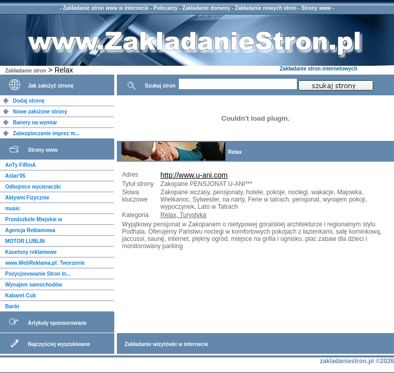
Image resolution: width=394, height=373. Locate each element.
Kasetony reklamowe (31, 252)
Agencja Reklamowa (30, 230)
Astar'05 (15, 176)
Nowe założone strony (40, 111)
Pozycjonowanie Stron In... (38, 274)
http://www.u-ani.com (194, 175)
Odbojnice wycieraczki (32, 187)
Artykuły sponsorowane (57, 323)
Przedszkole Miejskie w (33, 219)
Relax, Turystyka (183, 215)
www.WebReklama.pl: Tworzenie (45, 263)
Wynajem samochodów (33, 285)
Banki (12, 306)
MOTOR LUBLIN (24, 241)
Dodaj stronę (28, 101)
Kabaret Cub (20, 295)
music (12, 208)
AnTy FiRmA (20, 165)
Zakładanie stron (25, 71)
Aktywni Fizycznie (27, 197)
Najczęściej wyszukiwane (59, 344)
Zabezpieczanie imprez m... (46, 133)
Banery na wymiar (35, 122)
